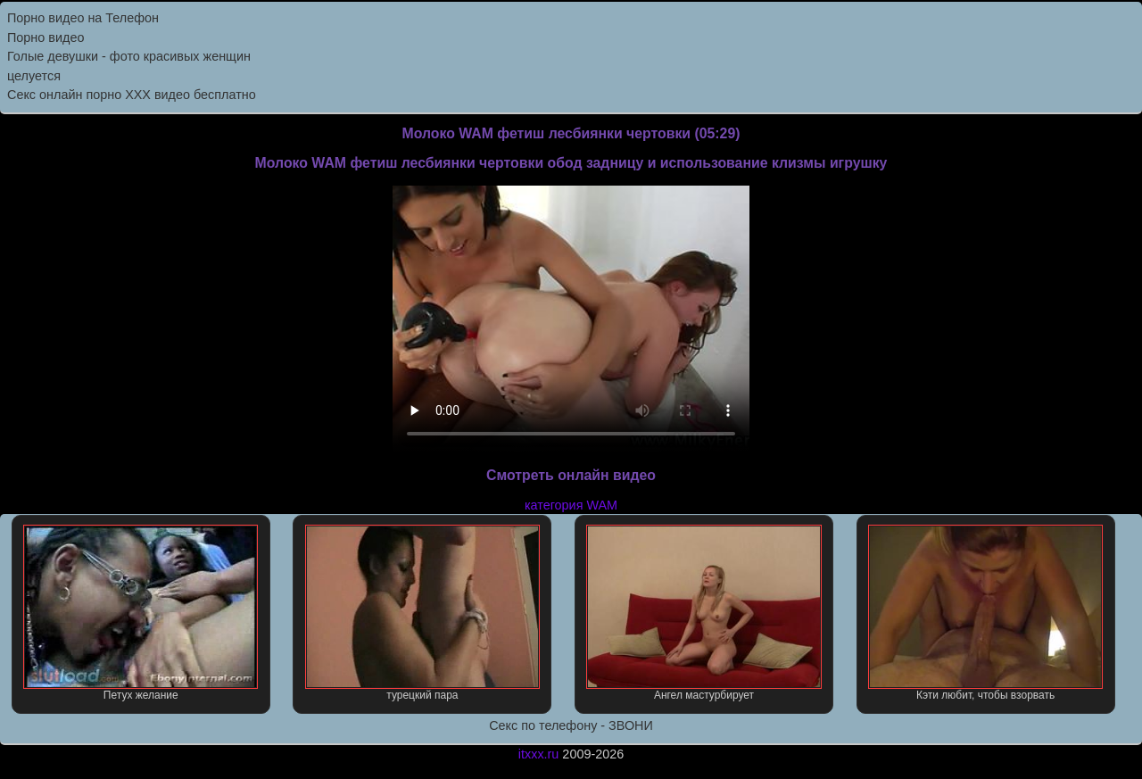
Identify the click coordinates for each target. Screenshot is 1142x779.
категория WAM (571, 505)
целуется (34, 76)
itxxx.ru (538, 754)
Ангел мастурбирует (703, 613)
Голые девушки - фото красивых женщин (129, 56)
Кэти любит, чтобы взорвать (985, 613)
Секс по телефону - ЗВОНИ (571, 725)
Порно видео (45, 37)
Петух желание (140, 613)
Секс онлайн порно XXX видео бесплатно (131, 94)
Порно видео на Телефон (83, 18)
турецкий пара (422, 613)
